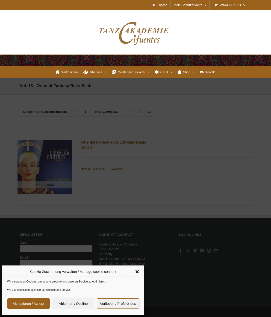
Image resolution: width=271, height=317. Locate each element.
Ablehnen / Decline (73, 303)
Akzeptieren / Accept (28, 303)
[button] (137, 271)
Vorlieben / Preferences (118, 303)
